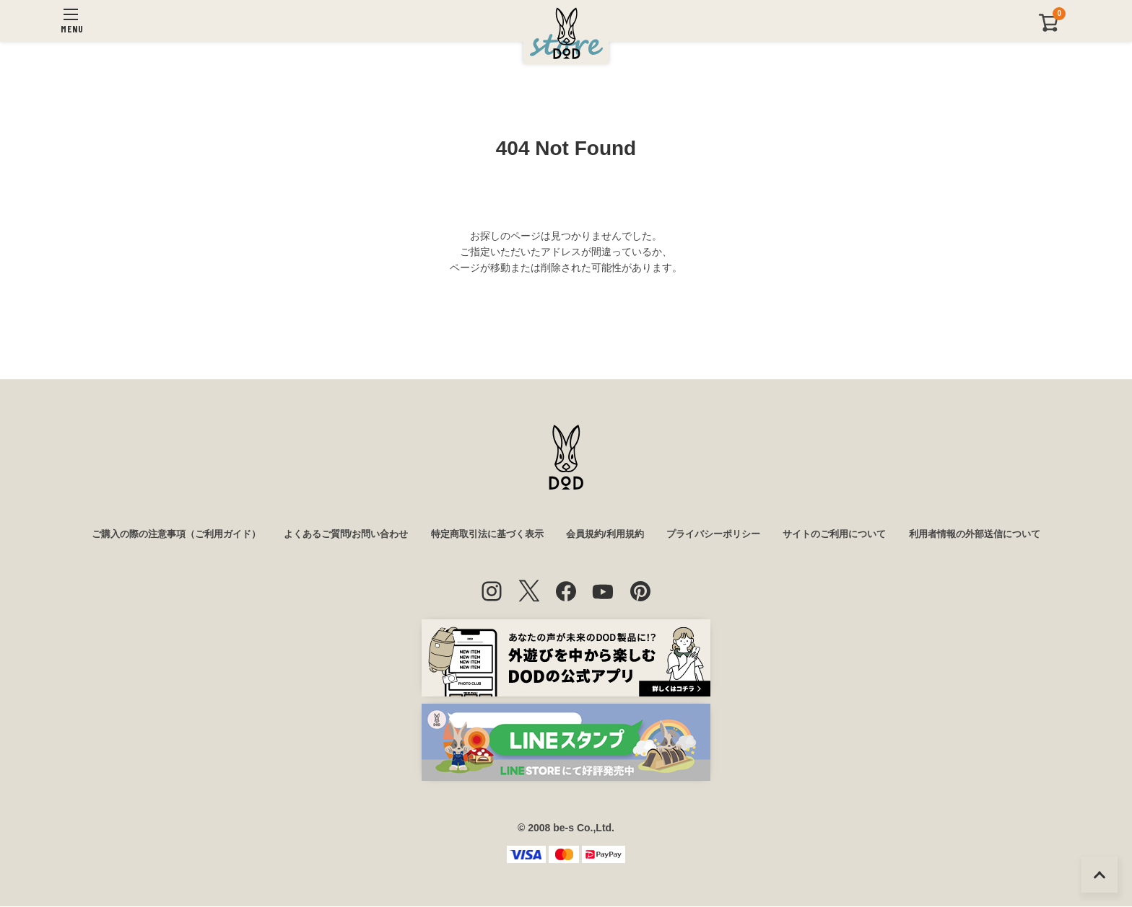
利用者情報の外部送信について (1000, 535)
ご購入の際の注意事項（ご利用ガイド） (152, 535)
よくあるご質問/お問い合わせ (332, 535)
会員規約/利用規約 (608, 535)
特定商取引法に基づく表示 (483, 535)
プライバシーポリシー (722, 535)
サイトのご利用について (851, 535)
